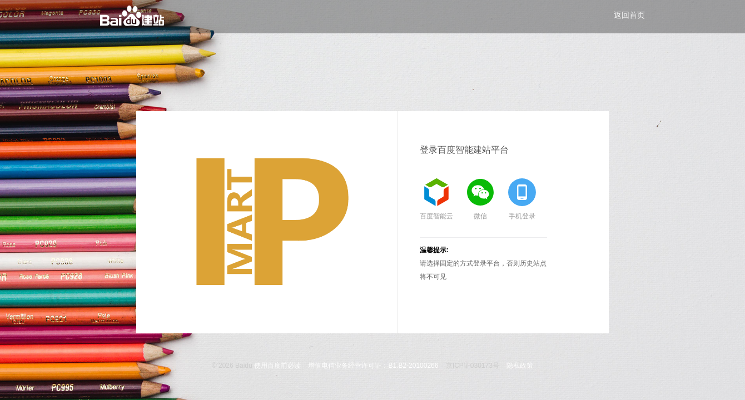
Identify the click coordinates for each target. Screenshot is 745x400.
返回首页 (629, 15)
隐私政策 (519, 365)
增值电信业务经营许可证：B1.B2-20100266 (373, 365)
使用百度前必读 (277, 365)
